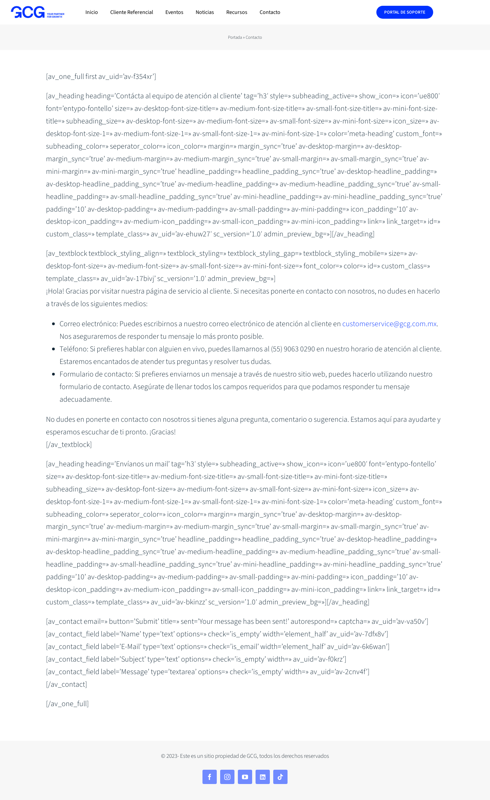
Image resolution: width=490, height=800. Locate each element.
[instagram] (227, 777)
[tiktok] (280, 777)
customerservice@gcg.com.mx (389, 323)
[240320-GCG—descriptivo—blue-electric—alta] (37, 9)
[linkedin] (263, 777)
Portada (235, 37)
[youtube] (245, 777)
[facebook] (209, 777)
